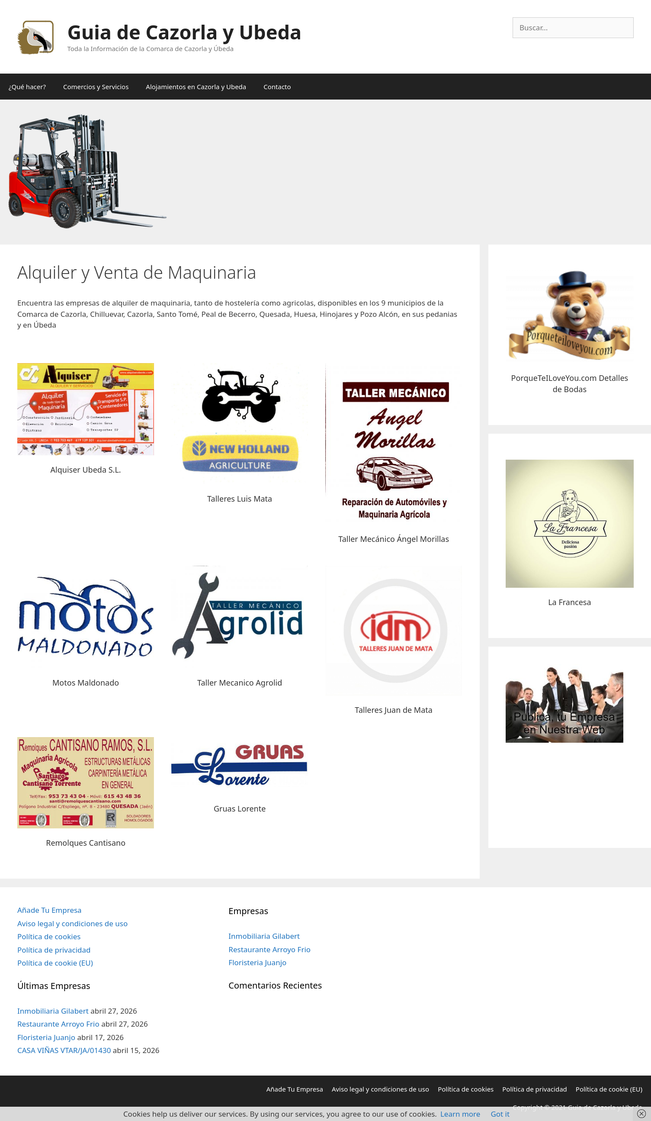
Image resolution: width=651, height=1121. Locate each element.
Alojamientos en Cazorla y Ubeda (196, 86)
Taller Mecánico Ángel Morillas (393, 539)
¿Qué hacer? (27, 86)
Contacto (277, 86)
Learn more (460, 1114)
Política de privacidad (53, 950)
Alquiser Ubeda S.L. (86, 469)
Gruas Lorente (240, 808)
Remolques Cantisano (85, 843)
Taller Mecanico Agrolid (239, 682)
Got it (500, 1114)
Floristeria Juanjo (46, 1037)
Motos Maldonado (85, 682)
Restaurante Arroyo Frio (58, 1024)
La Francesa (569, 602)
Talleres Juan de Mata (394, 710)
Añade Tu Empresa (49, 910)
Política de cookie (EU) (55, 963)
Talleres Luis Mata (239, 498)
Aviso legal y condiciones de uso (72, 923)
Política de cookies (48, 936)
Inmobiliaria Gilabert (53, 1011)
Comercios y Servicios (95, 86)
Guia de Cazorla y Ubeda (184, 32)
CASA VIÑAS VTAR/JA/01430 (64, 1050)
